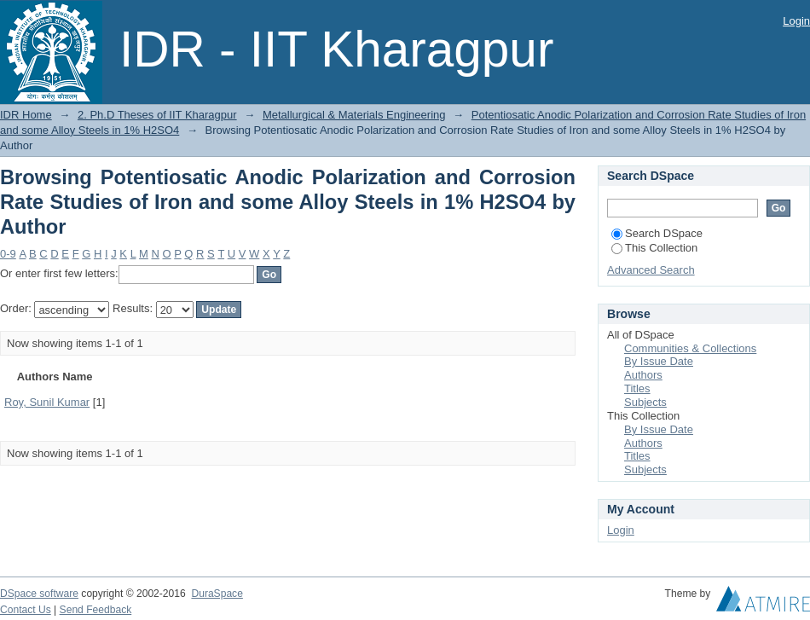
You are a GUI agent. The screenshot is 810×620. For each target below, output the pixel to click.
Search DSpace (657, 233)
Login (796, 20)
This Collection (654, 247)
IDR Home (26, 114)
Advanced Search (651, 270)
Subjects (645, 402)
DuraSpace (216, 594)
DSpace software (39, 594)
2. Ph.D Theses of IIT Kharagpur (157, 114)
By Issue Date (658, 361)
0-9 (8, 253)
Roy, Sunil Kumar (47, 402)
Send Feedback (96, 610)
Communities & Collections (690, 348)
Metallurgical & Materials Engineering (354, 114)
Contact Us (25, 610)
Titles (637, 388)
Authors (643, 374)
